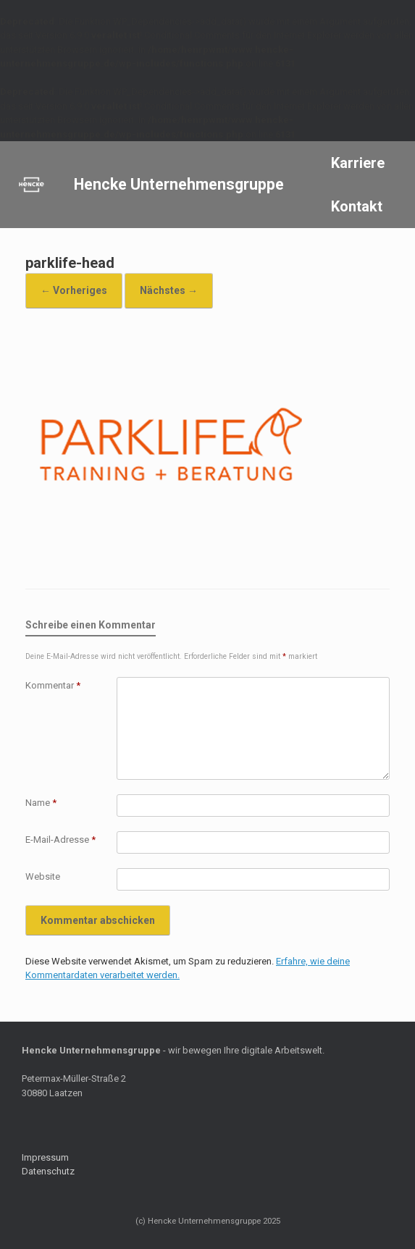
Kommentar (52, 685)
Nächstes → (169, 290)
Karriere (358, 163)
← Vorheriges (74, 290)
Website (42, 876)
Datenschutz (48, 1171)
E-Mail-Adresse (60, 839)
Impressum (45, 1157)
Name (40, 802)
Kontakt (356, 206)
